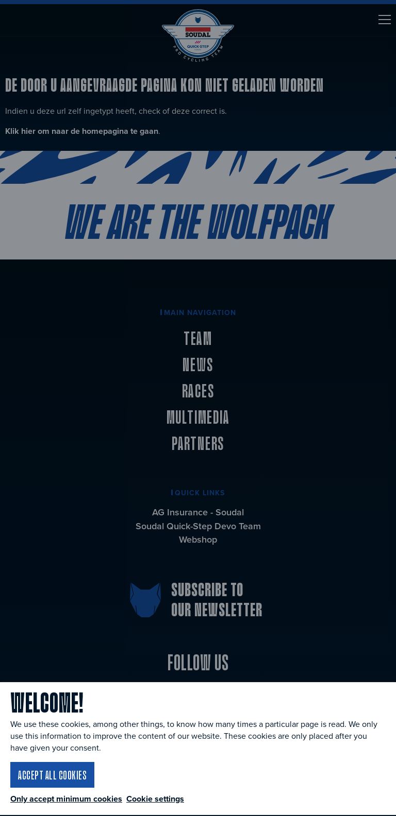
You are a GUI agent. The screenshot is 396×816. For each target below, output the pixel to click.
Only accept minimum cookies (66, 799)
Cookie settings (155, 799)
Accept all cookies (52, 775)
